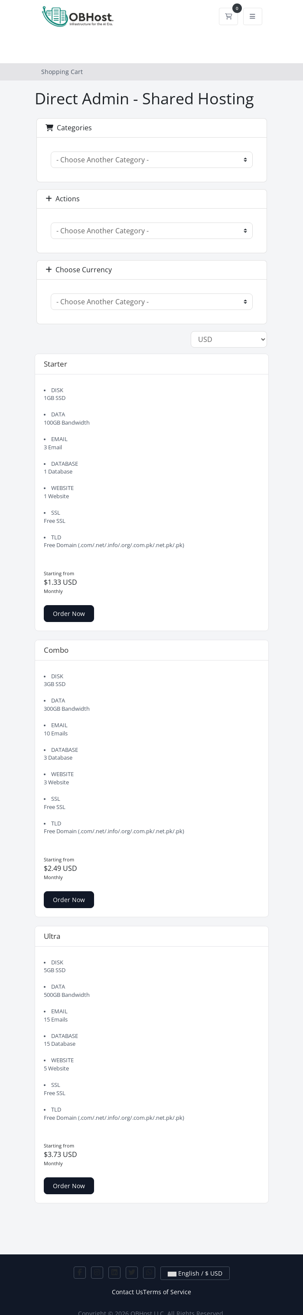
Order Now (69, 613)
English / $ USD (195, 1273)
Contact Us (127, 1292)
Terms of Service (167, 1292)
